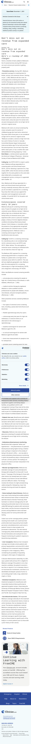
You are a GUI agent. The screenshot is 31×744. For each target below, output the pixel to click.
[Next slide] (28, 5)
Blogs (8, 703)
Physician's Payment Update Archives (17, 5)
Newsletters (23, 699)
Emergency (7, 694)
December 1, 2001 (19, 11)
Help (5, 699)
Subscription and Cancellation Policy (21, 735)
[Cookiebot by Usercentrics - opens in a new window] (22, 348)
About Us (13, 699)
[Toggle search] (24, 1)
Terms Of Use (6, 735)
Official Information (7, 736)
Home (5, 5)
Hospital (17, 694)
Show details (22, 385)
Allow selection (15, 394)
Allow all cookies (15, 390)
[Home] (7, 2)
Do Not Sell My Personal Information (10, 733)
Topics (14, 703)
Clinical (24, 694)
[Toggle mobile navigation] (28, 2)
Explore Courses (8, 684)
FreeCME (22, 703)
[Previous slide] (2, 5)
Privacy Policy (22, 733)
